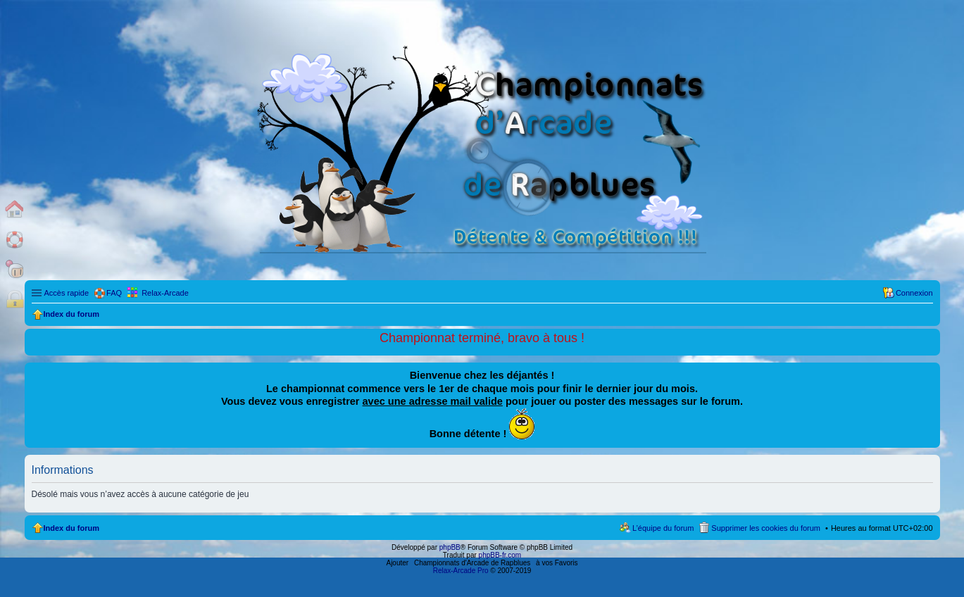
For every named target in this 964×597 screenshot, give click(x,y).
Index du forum (71, 528)
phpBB (450, 547)
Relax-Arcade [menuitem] (165, 293)
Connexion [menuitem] (914, 293)
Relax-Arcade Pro (461, 570)
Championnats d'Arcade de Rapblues (472, 563)
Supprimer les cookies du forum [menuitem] (765, 528)
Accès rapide (66, 293)
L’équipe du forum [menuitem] (663, 528)
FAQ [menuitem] (114, 293)
